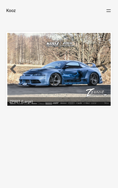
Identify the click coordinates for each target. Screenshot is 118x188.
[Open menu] (108, 11)
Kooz (11, 10)
